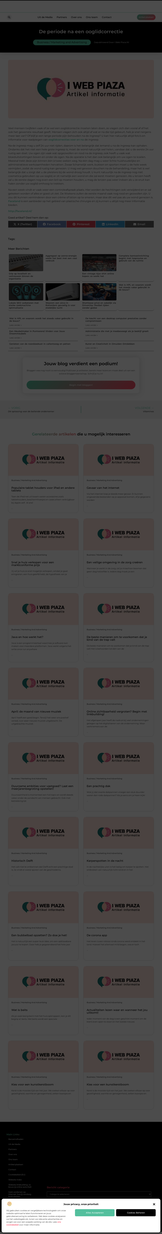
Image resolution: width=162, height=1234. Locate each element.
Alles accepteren (95, 1212)
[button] (154, 1204)
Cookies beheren (136, 1212)
